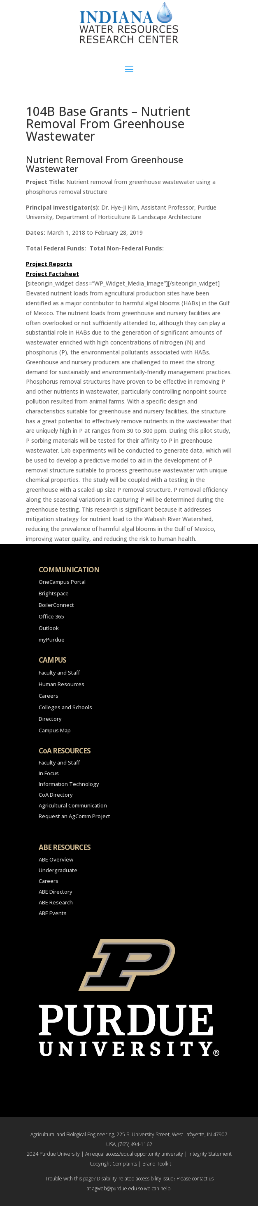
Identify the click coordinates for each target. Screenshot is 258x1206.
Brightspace (54, 593)
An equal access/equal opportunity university (134, 1153)
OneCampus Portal (62, 581)
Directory (50, 718)
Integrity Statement (210, 1153)
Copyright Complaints (113, 1163)
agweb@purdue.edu (114, 1188)
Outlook (49, 628)
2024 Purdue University (53, 1153)
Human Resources (61, 684)
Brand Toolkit (156, 1163)
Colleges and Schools (65, 707)
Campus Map (55, 730)
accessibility (148, 1178)
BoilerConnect (56, 605)
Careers (48, 695)
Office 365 (51, 616)
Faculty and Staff (59, 672)
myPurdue (52, 639)
